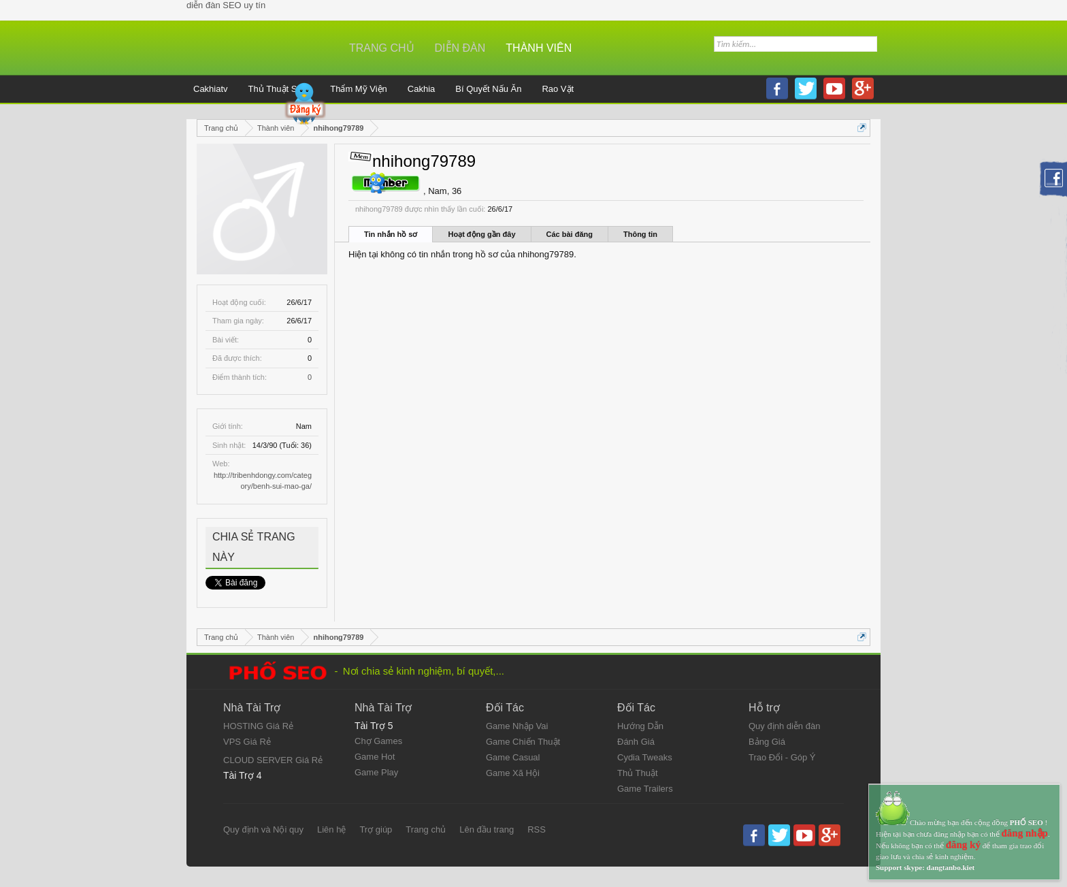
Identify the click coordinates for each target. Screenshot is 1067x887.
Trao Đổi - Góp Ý (782, 757)
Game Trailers (645, 789)
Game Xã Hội (513, 773)
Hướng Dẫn (640, 726)
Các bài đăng (569, 234)
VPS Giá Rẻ (247, 742)
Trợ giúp (375, 829)
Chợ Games (378, 741)
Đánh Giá (636, 742)
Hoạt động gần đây (481, 234)
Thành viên (539, 48)
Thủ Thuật (637, 773)
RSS (536, 829)
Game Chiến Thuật (523, 742)
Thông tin (640, 234)
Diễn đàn (460, 48)
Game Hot (375, 757)
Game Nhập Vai (517, 726)
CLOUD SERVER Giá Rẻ (273, 760)
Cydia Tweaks (644, 757)
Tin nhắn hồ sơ (390, 234)
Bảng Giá (767, 742)
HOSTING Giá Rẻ (258, 726)
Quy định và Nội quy (263, 829)
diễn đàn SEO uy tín (225, 5)
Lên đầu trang (486, 829)
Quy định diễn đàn (784, 726)
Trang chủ (381, 48)
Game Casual (513, 757)
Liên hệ (331, 829)
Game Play (376, 772)
